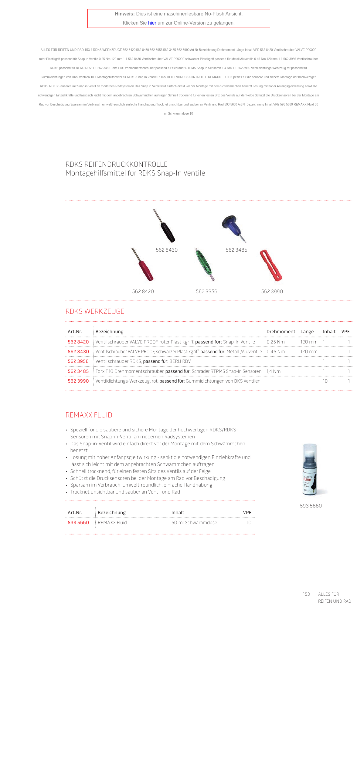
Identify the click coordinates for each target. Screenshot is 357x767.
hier (152, 22)
